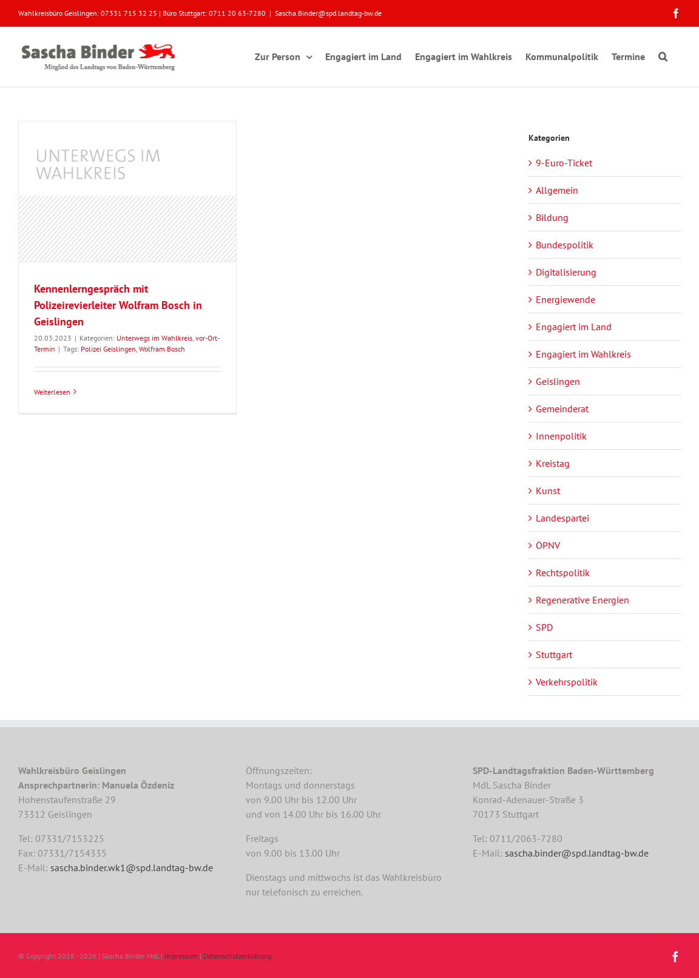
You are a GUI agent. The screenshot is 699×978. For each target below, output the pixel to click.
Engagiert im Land (574, 327)
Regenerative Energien (582, 600)
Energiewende (565, 299)
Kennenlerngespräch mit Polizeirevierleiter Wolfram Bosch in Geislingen (118, 305)
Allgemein (557, 190)
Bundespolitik (564, 245)
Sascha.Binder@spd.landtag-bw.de (328, 13)
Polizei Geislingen (108, 348)
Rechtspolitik (563, 572)
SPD (544, 627)
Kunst (548, 490)
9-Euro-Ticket (564, 163)
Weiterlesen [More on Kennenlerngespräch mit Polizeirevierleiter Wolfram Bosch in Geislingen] (52, 391)
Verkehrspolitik (567, 682)
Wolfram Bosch (162, 348)
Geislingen (558, 381)
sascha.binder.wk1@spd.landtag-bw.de (131, 867)
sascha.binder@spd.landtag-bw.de (577, 853)
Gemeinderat (562, 408)
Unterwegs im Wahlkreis (154, 337)
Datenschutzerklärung (237, 955)
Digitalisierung (566, 272)
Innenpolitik (561, 436)
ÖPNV (548, 545)
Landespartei (562, 518)
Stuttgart (554, 654)
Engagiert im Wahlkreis (583, 354)
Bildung (552, 217)
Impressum (181, 955)
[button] (662, 54)
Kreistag (553, 463)
